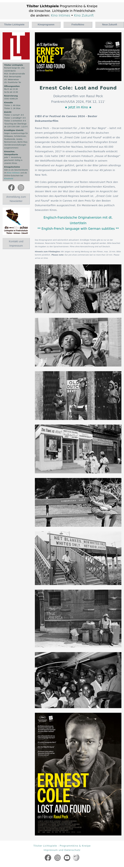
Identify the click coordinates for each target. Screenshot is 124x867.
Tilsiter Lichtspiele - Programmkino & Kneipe (62, 845)
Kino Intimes (60, 15)
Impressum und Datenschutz (62, 850)
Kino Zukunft (84, 15)
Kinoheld (8, 179)
